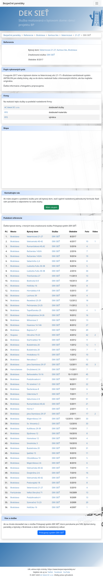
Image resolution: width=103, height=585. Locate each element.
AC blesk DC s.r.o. (12, 107)
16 (87, 315)
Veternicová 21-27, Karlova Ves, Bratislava (58, 50)
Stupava (13, 335)
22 (87, 384)
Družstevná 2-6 (33, 369)
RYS (6, 112)
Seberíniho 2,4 (33, 261)
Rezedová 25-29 (34, 300)
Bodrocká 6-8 (33, 280)
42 (87, 335)
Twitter (50, 572)
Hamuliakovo (16, 369)
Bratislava (40, 35)
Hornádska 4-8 (33, 290)
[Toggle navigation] (96, 3)
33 (87, 418)
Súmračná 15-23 (34, 502)
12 (87, 344)
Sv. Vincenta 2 (33, 423)
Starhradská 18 (33, 340)
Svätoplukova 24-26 (35, 315)
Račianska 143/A (34, 251)
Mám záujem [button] (51, 207)
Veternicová (66, 35)
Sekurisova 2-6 (33, 399)
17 (87, 379)
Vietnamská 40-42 (35, 241)
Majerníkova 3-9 (34, 418)
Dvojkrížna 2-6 (33, 473)
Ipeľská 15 (31, 453)
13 (87, 276)
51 (87, 399)
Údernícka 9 (32, 394)
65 (87, 364)
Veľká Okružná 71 (35, 492)
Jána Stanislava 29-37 (36, 364)
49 (87, 330)
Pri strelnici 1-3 (33, 384)
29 (87, 280)
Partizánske (15, 492)
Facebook (58, 572)
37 (87, 290)
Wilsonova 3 (32, 320)
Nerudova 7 (32, 359)
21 (87, 404)
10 (87, 241)
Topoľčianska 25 (34, 310)
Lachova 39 (32, 295)
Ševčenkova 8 (33, 389)
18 (87, 300)
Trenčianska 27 (33, 276)
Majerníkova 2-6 (34, 463)
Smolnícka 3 (32, 443)
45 (87, 374)
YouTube (66, 572)
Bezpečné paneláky (13, 3)
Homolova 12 (33, 438)
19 (87, 256)
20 (87, 502)
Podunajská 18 (33, 482)
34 (87, 271)
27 (87, 325)
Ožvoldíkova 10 (33, 458)
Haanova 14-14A (34, 325)
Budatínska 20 (33, 344)
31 (87, 448)
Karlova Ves (53, 35)
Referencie (28, 35)
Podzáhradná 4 (33, 379)
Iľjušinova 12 (32, 433)
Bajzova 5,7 (32, 330)
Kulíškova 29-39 (34, 428)
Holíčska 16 (32, 285)
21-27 (77, 35)
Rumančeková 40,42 (36, 246)
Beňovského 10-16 (35, 374)
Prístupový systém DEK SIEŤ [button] (51, 532)
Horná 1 (30, 408)
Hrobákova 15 (33, 354)
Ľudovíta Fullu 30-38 (36, 266)
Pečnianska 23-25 (34, 305)
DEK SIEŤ (51, 54)
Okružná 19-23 (33, 335)
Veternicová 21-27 (35, 236)
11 (87, 453)
